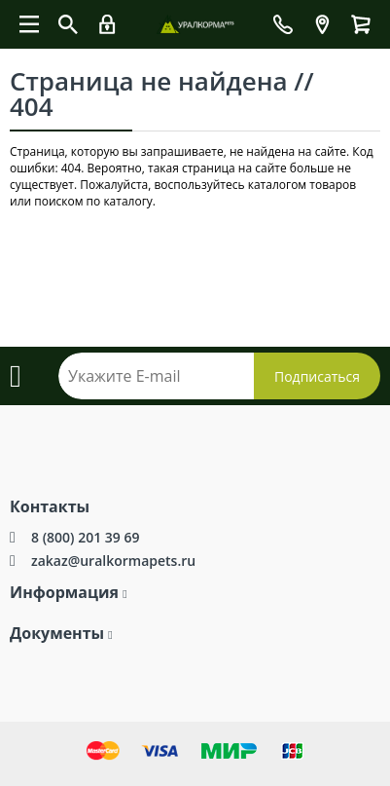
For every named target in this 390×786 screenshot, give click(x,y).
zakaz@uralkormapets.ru (113, 560)
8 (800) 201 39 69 (85, 537)
